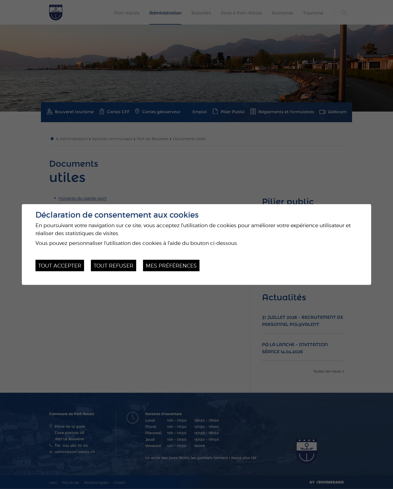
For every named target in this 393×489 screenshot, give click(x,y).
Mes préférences (171, 265)
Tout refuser (113, 265)
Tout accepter (59, 265)
